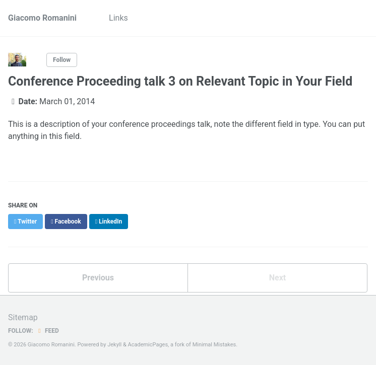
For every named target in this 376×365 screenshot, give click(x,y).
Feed (47, 330)
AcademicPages (148, 344)
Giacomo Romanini (42, 18)
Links (118, 18)
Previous (98, 277)
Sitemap (23, 317)
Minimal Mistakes (214, 344)
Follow (62, 59)
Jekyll (114, 344)
